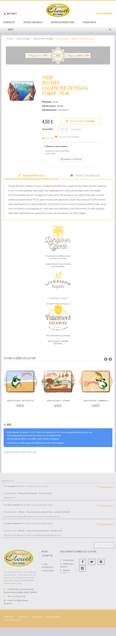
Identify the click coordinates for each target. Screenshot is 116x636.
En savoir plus (31, 175)
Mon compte (11, 13)
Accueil (9, 38)
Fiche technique (85, 175)
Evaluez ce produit (71, 159)
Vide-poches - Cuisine (58, 401)
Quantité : (48, 129)
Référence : (49, 106)
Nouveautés (9, 22)
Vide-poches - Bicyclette (20, 401)
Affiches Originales (32, 22)
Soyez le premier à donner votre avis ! (20, 452)
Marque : (47, 101)
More (10, 29)
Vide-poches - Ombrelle (95, 401)
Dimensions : (50, 110)
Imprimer (50, 138)
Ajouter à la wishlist (68, 137)
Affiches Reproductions (62, 22)
